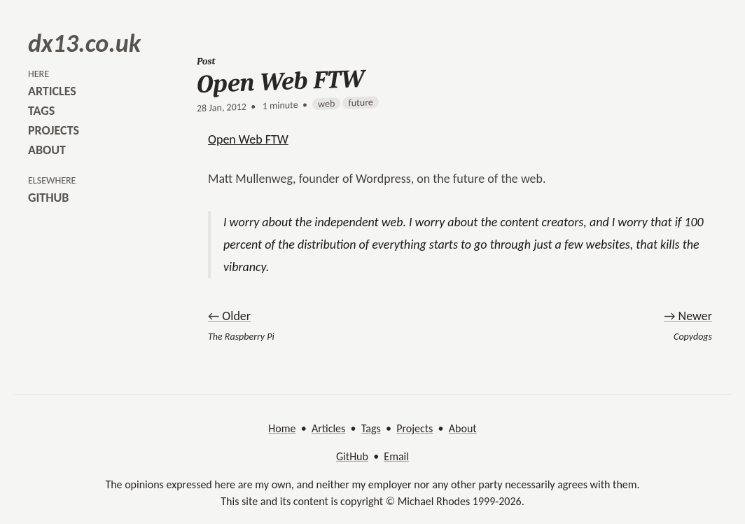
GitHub (352, 456)
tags (41, 110)
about (47, 150)
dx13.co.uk (84, 43)
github (48, 197)
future (360, 102)
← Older (229, 316)
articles (52, 91)
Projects (414, 428)
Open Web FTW (248, 139)
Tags (371, 428)
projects (53, 130)
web (326, 103)
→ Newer (688, 316)
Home (281, 428)
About (463, 428)
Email (396, 456)
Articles (328, 428)
